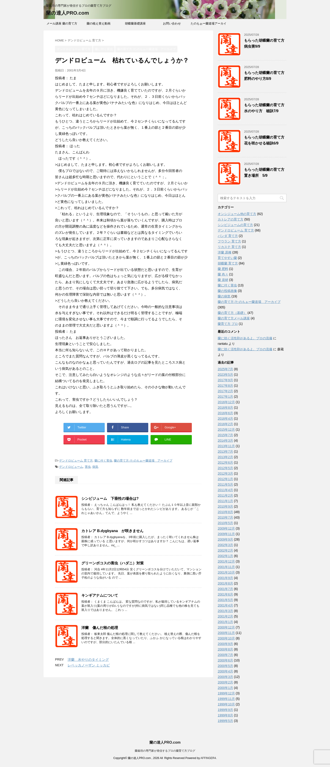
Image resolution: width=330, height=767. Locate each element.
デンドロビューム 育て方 (76, 460)
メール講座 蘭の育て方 (62, 23)
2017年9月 (225, 380)
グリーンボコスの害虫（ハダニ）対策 (112, 563)
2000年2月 (225, 682)
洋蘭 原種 (224, 252)
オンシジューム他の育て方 (237, 214)
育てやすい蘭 (227, 258)
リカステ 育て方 (229, 247)
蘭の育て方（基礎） (232, 313)
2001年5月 (225, 600)
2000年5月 (225, 666)
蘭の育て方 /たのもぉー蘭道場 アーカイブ (143, 460)
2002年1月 (225, 556)
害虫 (88, 466)
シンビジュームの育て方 (235, 225)
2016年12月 (226, 402)
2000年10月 (226, 638)
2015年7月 (225, 435)
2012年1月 (225, 479)
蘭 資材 (223, 280)
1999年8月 (225, 715)
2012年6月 (225, 462)
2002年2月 (225, 550)
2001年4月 (225, 605)
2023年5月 (225, 374)
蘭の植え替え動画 (98, 23)
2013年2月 (225, 457)
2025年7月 (225, 369)
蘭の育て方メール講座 (234, 318)
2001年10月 (226, 572)
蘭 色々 (223, 274)
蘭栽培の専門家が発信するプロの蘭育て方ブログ (165, 750)
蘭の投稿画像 (227, 291)
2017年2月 (225, 391)
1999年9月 (225, 710)
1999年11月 (226, 699)
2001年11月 (226, 567)
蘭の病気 (224, 296)
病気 (95, 466)
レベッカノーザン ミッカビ (89, 665)
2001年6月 (225, 594)
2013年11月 (226, 446)
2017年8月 (225, 385)
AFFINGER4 (208, 758)
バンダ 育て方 (228, 236)
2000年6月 (225, 660)
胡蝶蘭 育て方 (228, 263)
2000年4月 (225, 671)
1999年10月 (226, 704)
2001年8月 (225, 583)
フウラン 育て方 (229, 241)
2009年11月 (226, 534)
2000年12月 (226, 627)
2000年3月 (225, 677)
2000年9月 (225, 644)
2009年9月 (225, 539)
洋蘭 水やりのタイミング (88, 659)
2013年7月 (225, 451)
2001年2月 (225, 616)
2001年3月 (225, 611)
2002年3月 (225, 545)
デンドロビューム (71, 466)
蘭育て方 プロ (228, 324)
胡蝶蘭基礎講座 (135, 23)
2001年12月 (226, 561)
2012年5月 (225, 468)
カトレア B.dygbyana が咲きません (112, 531)
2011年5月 (225, 484)
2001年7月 (225, 589)
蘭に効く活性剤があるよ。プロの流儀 (245, 338)
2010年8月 (225, 512)
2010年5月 (225, 523)
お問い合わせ (172, 23)
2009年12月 (226, 528)
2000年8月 (225, 649)
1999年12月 (226, 693)
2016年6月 (225, 413)
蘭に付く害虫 (103, 460)
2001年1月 (225, 622)
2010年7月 (225, 517)
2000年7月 (225, 655)
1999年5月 (225, 721)
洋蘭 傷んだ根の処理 (99, 628)
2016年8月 (225, 407)
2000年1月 (225, 688)
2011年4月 (225, 490)
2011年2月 (225, 495)
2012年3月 (225, 473)
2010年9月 (225, 506)
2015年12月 (226, 429)
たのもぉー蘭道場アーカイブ (208, 25)
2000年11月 (226, 633)
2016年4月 (225, 418)
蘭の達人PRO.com (67, 13)
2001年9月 (225, 578)
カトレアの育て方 (230, 219)
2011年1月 (225, 501)
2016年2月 (225, 424)
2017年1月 (225, 396)
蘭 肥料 (223, 269)
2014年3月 (225, 440)
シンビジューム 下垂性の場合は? (110, 498)
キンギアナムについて (99, 595)
